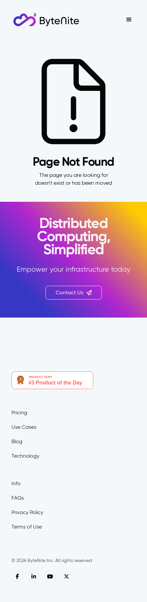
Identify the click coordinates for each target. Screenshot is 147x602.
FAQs (17, 498)
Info (16, 483)
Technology (25, 456)
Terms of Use (26, 527)
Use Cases (23, 427)
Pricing (19, 412)
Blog (16, 441)
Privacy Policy (27, 512)
